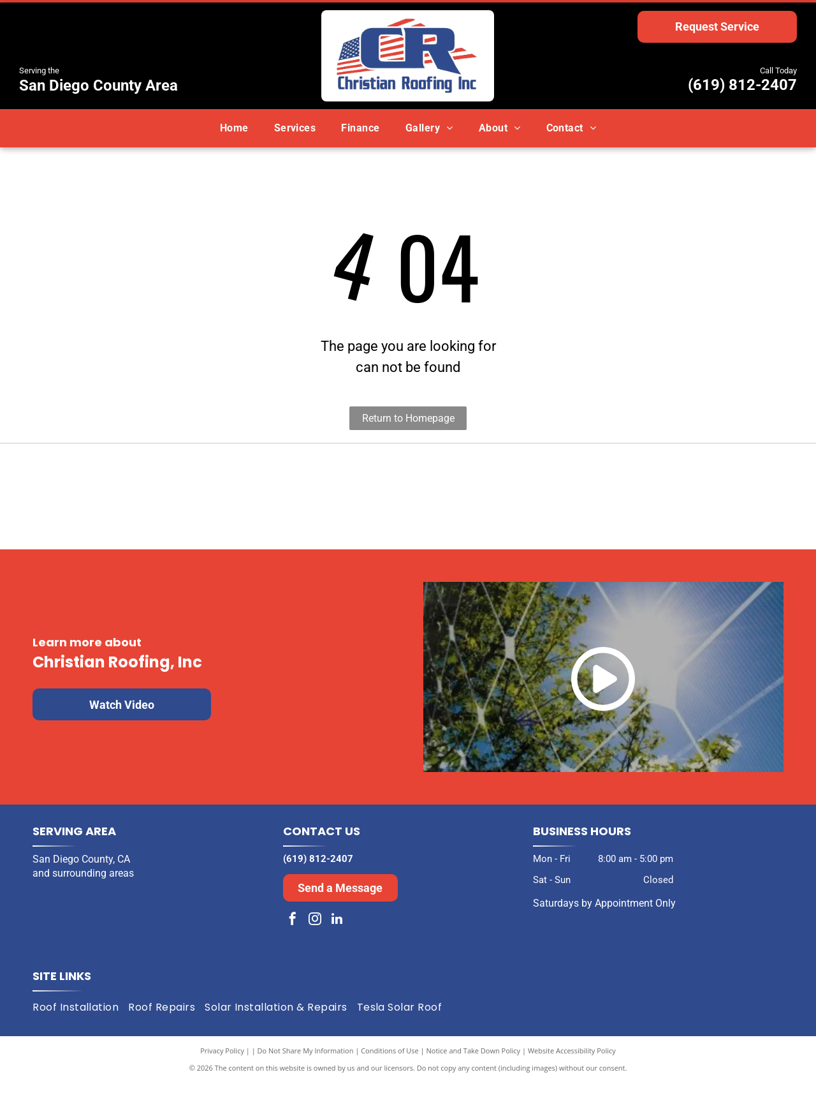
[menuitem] (234, 128)
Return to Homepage (408, 418)
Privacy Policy (222, 1075)
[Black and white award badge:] (220, 508)
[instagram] (314, 944)
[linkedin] (337, 944)
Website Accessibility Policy (572, 1075)
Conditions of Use (390, 1075)
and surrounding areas (83, 897)
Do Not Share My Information (306, 1075)
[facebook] (292, 944)
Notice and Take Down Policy (473, 1075)
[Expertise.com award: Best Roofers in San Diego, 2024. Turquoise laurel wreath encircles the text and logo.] (595, 508)
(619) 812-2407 (742, 85)
